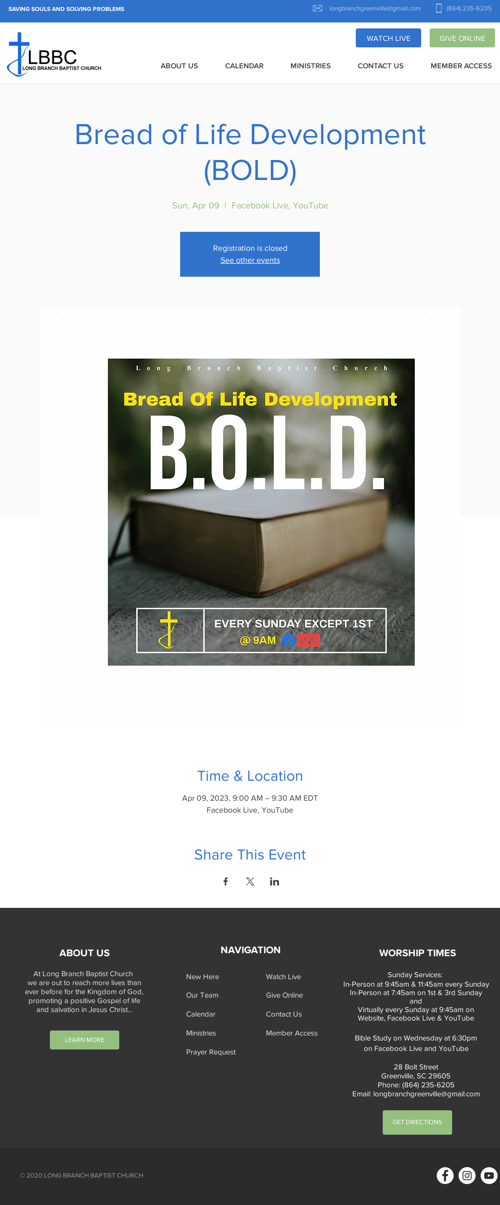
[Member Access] (297, 1033)
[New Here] (217, 976)
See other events (250, 260)
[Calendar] (217, 1014)
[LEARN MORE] (84, 1040)
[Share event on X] (250, 881)
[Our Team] (217, 995)
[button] (179, 66)
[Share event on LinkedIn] (274, 881)
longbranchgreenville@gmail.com (426, 1093)
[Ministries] (217, 1033)
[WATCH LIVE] (388, 37)
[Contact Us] (297, 1014)
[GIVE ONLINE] (462, 37)
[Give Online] (297, 995)
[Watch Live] (297, 976)
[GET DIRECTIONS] (417, 1122)
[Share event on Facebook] (226, 881)
